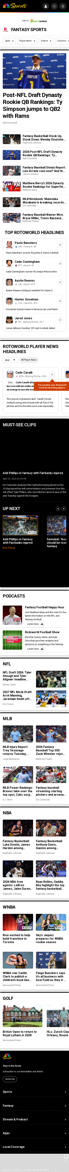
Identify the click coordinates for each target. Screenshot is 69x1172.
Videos (46, 41)
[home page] (15, 6)
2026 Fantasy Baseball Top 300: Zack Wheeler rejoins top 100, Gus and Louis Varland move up (51, 750)
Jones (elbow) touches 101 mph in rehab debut (30, 328)
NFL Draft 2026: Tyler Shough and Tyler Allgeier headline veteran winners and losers (17, 676)
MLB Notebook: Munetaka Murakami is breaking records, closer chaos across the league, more (43, 200)
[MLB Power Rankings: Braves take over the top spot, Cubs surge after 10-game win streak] (18, 774)
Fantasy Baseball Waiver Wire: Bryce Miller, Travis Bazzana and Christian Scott (43, 216)
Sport (9, 41)
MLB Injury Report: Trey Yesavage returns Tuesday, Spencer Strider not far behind (16, 750)
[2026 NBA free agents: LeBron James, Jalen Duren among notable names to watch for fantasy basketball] (18, 868)
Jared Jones (23, 318)
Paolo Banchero (26, 243)
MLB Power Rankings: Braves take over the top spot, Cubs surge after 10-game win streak (18, 791)
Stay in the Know (12, 1065)
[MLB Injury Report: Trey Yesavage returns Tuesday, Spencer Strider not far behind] (18, 733)
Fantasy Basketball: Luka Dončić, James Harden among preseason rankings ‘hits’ (17, 844)
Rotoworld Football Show (42, 632)
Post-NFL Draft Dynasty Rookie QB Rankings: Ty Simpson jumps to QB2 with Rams (32, 105)
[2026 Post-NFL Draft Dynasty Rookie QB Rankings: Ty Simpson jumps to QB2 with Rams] (11, 155)
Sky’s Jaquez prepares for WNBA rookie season (49, 938)
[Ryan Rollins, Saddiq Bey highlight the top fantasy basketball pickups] (51, 868)
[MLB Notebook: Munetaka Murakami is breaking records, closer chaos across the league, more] (11, 202)
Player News (27, 41)
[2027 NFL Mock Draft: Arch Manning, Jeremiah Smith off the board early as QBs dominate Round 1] (51, 698)
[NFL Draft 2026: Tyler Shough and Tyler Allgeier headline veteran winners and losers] (51, 679)
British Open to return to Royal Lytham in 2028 (20, 1033)
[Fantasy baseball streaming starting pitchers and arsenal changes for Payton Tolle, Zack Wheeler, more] (51, 774)
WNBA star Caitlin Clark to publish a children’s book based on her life (18, 976)
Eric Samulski (29, 205)
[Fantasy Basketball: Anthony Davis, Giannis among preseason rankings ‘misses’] (51, 828)
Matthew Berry (30, 190)
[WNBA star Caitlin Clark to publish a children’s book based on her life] (18, 960)
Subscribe (10, 1079)
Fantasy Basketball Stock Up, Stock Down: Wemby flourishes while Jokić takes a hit (44, 137)
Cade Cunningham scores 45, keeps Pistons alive (31, 271)
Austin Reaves (25, 280)
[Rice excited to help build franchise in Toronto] (18, 922)
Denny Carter (9, 684)
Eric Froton (8, 704)
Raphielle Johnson (32, 142)
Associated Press (12, 985)
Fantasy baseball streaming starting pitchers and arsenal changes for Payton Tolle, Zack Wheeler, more (50, 791)
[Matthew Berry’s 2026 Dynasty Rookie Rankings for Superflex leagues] (11, 186)
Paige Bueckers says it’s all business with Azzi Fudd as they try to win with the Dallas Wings (50, 976)
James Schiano (30, 174)
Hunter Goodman (26, 299)
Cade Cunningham (27, 261)
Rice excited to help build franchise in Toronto (16, 938)
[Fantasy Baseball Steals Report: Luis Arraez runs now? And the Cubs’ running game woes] (11, 171)
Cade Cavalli (24, 372)
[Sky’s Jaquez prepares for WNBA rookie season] (51, 922)
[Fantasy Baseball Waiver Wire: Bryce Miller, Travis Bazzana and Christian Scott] (11, 218)
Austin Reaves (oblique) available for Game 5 (29, 290)
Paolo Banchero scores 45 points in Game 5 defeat (32, 252)
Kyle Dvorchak (10, 122)
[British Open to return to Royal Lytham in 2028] (22, 1016)
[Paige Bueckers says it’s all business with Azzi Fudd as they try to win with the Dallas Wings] (51, 960)
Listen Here (35, 624)
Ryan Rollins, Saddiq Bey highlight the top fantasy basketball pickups (50, 885)
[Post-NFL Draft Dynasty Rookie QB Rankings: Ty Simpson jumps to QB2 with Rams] (34, 71)
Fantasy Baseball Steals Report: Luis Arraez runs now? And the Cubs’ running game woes (44, 169)
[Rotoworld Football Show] (12, 640)
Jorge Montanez (11, 759)
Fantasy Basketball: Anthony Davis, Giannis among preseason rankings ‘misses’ (50, 844)
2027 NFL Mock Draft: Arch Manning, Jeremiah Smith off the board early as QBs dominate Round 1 (18, 695)
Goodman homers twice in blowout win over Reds (32, 309)
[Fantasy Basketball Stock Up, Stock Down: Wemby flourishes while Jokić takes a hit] (11, 139)
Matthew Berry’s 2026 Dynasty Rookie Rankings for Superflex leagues (43, 184)
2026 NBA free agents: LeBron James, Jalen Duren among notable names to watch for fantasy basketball (16, 885)
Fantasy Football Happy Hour (45, 607)
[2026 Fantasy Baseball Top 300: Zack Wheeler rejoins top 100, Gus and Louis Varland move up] (51, 733)
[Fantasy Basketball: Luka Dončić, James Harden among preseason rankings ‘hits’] (18, 828)
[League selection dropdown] (10, 360)
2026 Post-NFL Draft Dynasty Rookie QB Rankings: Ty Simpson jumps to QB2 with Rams (42, 153)
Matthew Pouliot (31, 221)
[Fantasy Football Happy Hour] (12, 615)
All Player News (28, 360)
